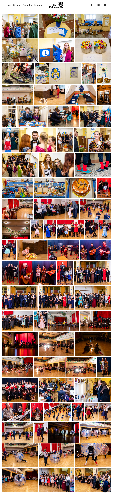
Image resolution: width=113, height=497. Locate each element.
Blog (8, 4)
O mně (16, 4)
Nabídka (27, 4)
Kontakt (38, 4)
